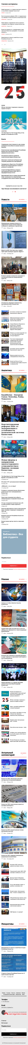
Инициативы (4, 40)
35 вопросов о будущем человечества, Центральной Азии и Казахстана (11, 303)
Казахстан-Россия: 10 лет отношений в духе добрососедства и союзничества (18, 363)
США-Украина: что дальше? (16, 912)
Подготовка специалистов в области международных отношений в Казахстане (12, 498)
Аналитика (3, 19)
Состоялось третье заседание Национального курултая (17, 349)
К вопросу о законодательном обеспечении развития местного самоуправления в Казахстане (13, 492)
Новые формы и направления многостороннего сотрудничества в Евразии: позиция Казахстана (12, 23)
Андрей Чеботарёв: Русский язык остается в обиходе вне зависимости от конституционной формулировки (13, 630)
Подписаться (14, 566)
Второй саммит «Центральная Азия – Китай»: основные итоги (17, 892)
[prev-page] (2, 44)
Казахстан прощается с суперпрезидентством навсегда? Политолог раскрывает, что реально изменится (12, 31)
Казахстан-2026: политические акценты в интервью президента (12, 804)
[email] (14, 561)
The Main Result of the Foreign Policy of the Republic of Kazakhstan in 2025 (12, 133)
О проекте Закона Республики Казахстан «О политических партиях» (13, 974)
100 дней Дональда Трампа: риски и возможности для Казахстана (18, 898)
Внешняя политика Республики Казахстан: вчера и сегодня (12, 516)
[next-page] (4, 44)
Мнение (3, 12)
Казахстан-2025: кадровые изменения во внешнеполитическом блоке (12, 856)
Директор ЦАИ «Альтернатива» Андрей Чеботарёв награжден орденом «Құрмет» (12, 250)
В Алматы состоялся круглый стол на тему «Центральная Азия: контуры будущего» (18, 334)
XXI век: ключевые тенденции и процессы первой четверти (17, 700)
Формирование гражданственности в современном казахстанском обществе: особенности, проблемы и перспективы (11, 225)
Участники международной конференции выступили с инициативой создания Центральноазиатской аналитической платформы (16, 341)
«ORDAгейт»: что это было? (8, 486)
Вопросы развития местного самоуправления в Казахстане (17, 356)
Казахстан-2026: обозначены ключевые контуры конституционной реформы (11, 779)
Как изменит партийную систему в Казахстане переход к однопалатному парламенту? (18, 714)
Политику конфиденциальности (19, 569)
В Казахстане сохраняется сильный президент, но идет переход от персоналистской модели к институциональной (13, 657)
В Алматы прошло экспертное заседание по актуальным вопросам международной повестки (13, 277)
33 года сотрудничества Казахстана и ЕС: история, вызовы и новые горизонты (12, 503)
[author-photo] (2, 228)
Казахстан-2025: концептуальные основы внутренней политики (12, 830)
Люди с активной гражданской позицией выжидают (17, 707)
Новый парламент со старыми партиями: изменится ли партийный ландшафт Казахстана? (12, 684)
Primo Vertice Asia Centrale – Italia (18, 727)
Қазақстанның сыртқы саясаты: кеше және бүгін (12, 521)
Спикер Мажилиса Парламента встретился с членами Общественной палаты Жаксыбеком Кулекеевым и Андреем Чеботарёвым (14, 63)
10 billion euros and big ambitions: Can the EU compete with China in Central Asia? (18, 734)
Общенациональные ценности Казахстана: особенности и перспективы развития (17, 319)
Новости (5, 54)
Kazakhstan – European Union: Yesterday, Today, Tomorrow (12, 397)
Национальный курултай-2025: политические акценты (17, 905)
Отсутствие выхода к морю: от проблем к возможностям (17, 885)
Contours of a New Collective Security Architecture (11, 603)
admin (4, 228)
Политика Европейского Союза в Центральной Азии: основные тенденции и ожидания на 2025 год (13, 510)
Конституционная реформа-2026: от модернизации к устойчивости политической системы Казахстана (12, 429)
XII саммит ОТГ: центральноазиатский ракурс (13, 482)
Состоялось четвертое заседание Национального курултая (18, 312)
